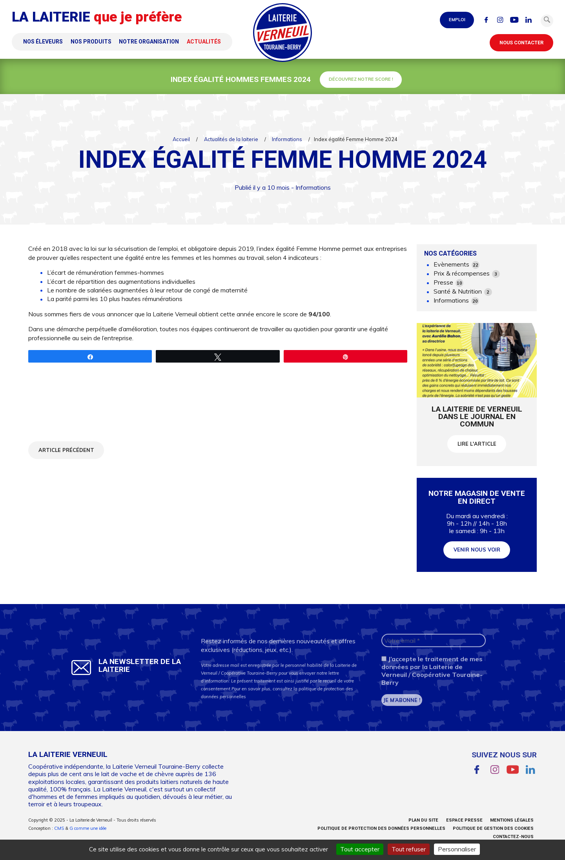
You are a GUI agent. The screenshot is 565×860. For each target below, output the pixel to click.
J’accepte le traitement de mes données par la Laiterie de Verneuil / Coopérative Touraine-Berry (432, 679)
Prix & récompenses (467, 273)
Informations (287, 139)
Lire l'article (476, 444)
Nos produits (91, 41)
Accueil (181, 139)
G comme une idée (87, 828)
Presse (448, 282)
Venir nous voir (477, 555)
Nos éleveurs (43, 41)
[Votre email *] (433, 649)
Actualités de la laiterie (231, 139)
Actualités (204, 41)
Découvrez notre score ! (361, 79)
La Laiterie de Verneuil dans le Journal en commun (477, 416)
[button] (547, 21)
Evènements (456, 264)
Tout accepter (359, 849)
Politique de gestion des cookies (493, 828)
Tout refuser (409, 849)
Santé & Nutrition (463, 291)
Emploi (457, 19)
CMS (59, 828)
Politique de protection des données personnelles (381, 828)
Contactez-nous (513, 836)
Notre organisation (149, 41)
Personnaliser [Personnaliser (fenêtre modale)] (457, 849)
